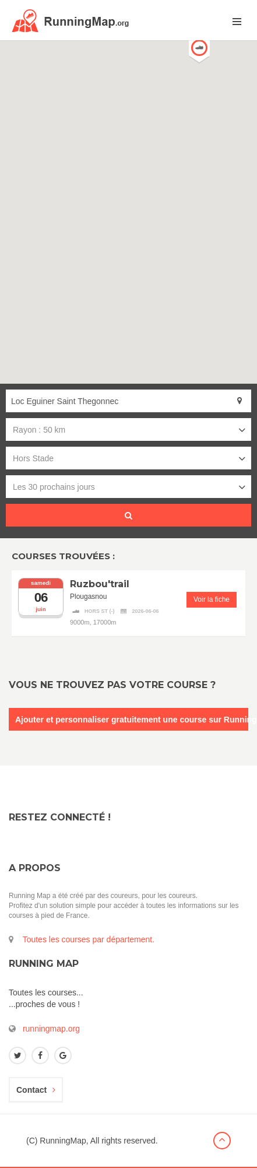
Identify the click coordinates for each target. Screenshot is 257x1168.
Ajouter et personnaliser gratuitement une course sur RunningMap (131, 719)
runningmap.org (51, 1028)
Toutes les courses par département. (88, 939)
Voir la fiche (211, 599)
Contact (35, 1090)
